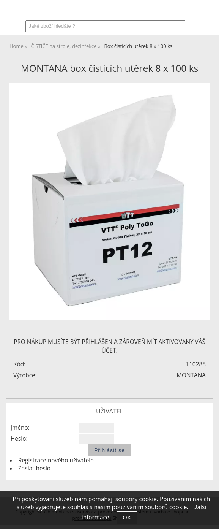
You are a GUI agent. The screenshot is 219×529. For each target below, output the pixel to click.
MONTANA (191, 375)
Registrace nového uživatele (56, 460)
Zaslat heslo (34, 468)
